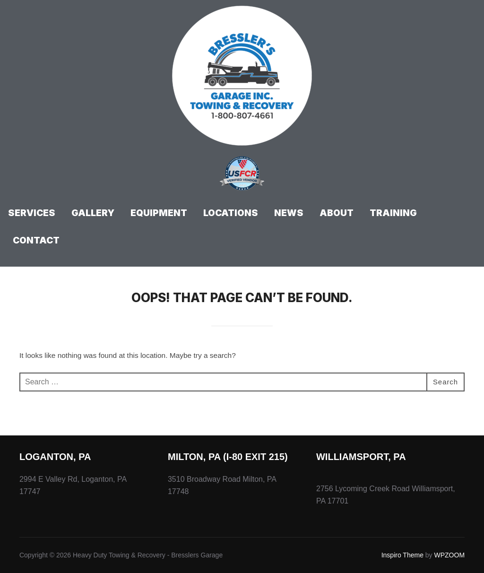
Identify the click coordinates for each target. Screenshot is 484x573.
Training (393, 213)
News (288, 213)
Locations (230, 213)
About (337, 213)
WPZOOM (449, 555)
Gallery (92, 213)
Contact (36, 240)
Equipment (158, 213)
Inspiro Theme (402, 555)
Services (31, 213)
